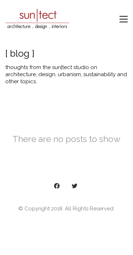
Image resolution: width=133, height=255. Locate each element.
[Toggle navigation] (124, 19)
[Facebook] (57, 186)
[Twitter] (74, 186)
